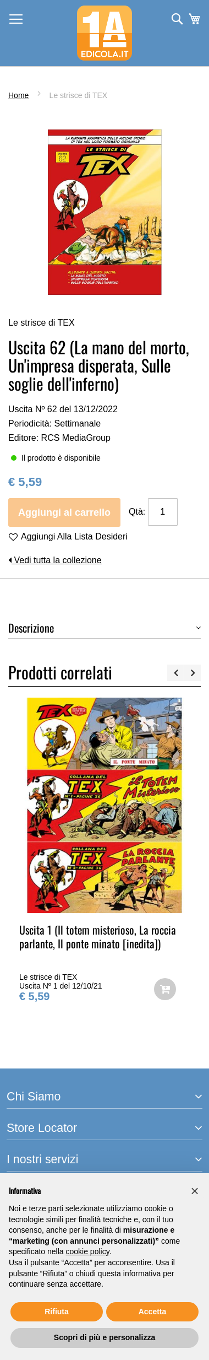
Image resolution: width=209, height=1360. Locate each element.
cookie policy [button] (87, 1251)
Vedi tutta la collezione (55, 560)
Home (18, 95)
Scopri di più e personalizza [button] (104, 1337)
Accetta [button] (153, 1311)
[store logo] (104, 33)
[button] (195, 1191)
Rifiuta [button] (57, 1311)
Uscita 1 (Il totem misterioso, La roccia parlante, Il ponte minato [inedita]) (97, 936)
